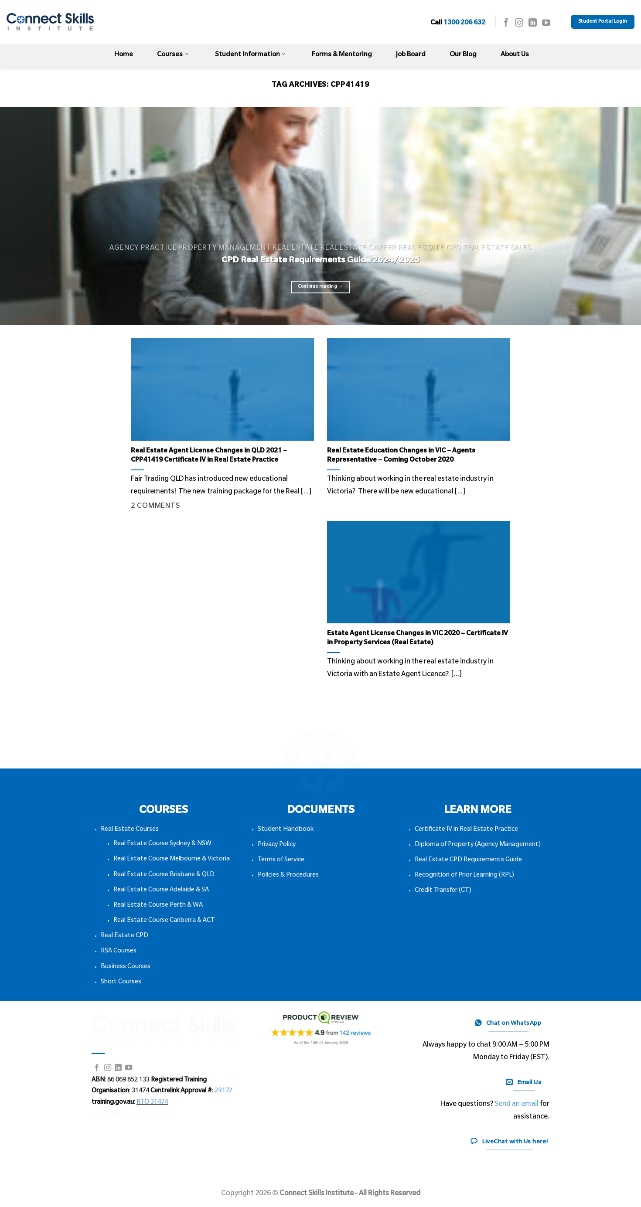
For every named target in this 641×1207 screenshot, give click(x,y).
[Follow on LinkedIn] (532, 23)
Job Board (411, 55)
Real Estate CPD (124, 936)
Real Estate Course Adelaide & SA (161, 890)
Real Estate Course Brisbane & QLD (164, 875)
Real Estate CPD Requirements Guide (468, 860)
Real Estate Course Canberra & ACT (164, 921)
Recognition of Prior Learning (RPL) (464, 875)
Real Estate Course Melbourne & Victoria (171, 859)
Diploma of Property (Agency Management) (478, 845)
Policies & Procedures (288, 875)
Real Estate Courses (130, 829)
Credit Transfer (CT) (443, 890)
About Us (515, 55)
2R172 (223, 1091)
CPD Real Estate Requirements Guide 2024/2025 (320, 260)
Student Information (250, 54)
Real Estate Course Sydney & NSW (162, 844)
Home (123, 55)
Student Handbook (286, 829)
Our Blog (463, 55)
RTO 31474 (152, 1102)
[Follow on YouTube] (546, 23)
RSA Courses (118, 951)
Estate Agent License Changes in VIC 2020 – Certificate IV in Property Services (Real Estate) (417, 638)
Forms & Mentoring (342, 55)
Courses (172, 54)
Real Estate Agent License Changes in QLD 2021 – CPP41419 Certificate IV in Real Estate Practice (209, 456)
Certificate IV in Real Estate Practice (466, 829)
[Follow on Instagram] (519, 23)
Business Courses (125, 967)
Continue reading (321, 287)
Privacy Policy (277, 845)
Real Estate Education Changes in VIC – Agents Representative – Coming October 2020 (401, 456)
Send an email (516, 1104)
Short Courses (121, 982)
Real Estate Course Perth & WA (158, 905)
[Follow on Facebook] (506, 23)
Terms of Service (281, 860)
